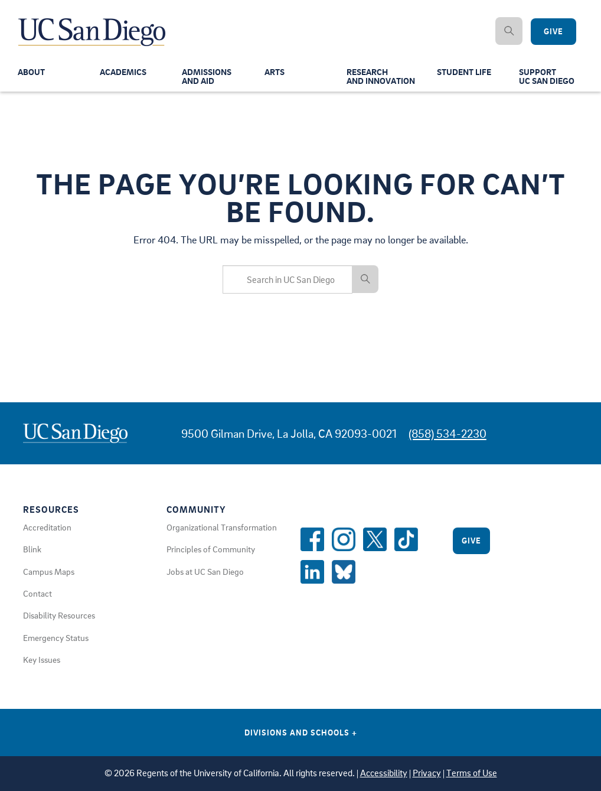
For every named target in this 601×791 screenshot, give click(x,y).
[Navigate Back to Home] (92, 23)
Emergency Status (56, 637)
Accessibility (383, 773)
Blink (32, 548)
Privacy (427, 773)
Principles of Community (210, 548)
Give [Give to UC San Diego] (553, 32)
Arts (274, 73)
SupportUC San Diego (546, 77)
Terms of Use (471, 773)
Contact (37, 593)
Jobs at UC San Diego (205, 571)
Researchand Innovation (381, 77)
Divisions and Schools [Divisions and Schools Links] (300, 732)
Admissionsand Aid (206, 77)
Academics (123, 73)
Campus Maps (48, 571)
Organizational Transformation (221, 527)
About (31, 73)
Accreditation (47, 527)
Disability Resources (59, 615)
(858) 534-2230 (447, 433)
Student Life (464, 73)
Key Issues (41, 659)
